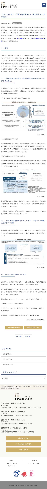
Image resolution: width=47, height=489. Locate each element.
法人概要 (34, 460)
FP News (6, 348)
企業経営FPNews (17, 23)
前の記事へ (19, 336)
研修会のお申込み (23, 438)
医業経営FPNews (8, 364)
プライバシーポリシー (34, 463)
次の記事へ (28, 336)
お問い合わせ (23, 450)
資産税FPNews (7, 354)
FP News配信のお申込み (23, 444)
